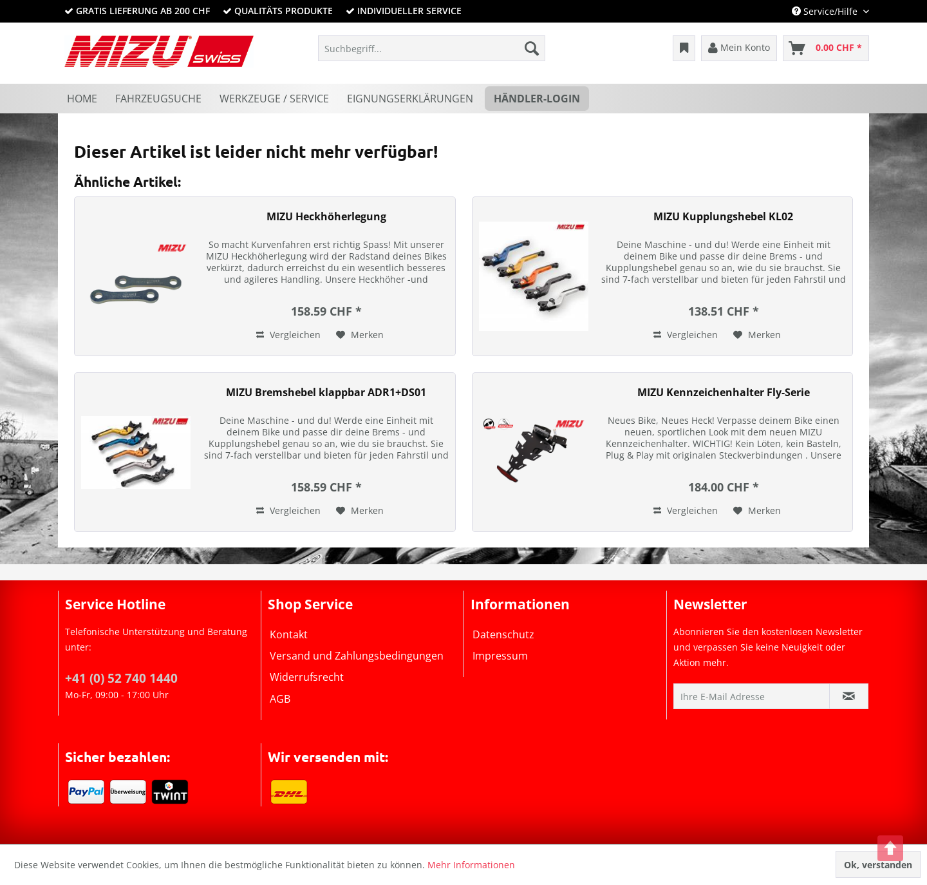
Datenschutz (503, 634)
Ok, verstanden (878, 865)
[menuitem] (431, 48)
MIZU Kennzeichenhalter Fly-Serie (723, 392)
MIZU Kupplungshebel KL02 (723, 217)
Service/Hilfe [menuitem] (826, 11)
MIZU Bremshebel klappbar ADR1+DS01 (326, 392)
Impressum (500, 656)
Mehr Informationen (471, 865)
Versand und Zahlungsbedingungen (357, 656)
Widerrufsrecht (307, 677)
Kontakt (289, 634)
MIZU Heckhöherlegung (326, 217)
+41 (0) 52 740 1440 (121, 678)
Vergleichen (288, 334)
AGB (280, 699)
